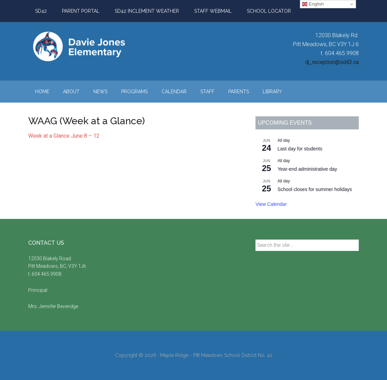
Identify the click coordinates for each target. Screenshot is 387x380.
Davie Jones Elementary (93, 46)
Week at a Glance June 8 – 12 (64, 136)
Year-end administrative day (307, 169)
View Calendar (271, 204)
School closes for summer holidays (315, 189)
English (313, 4)
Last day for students (300, 148)
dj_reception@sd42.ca (332, 62)
